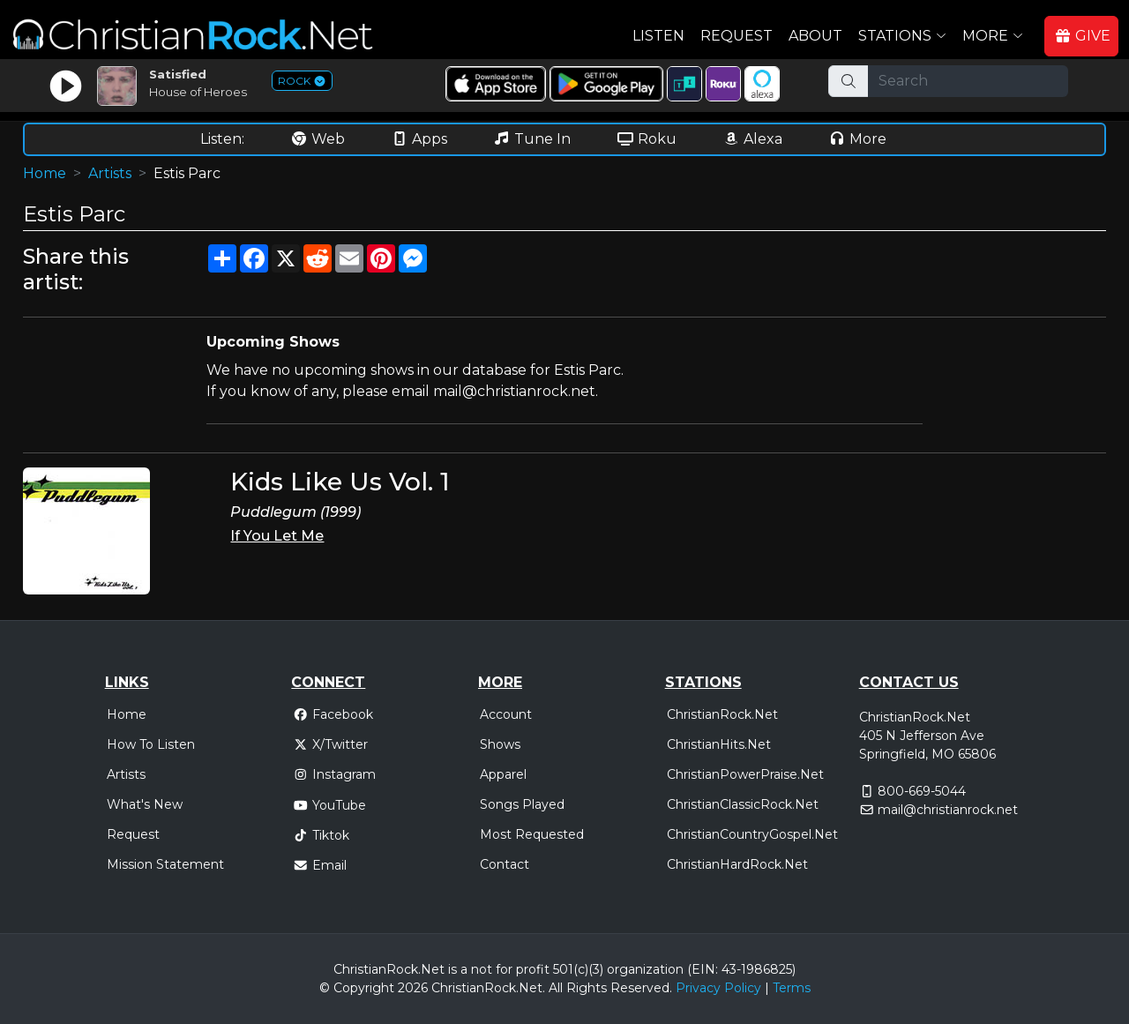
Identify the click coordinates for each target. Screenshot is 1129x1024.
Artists (109, 173)
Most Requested (532, 834)
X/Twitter (330, 744)
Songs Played (522, 804)
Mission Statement (165, 864)
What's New (145, 804)
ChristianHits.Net (719, 744)
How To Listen (151, 744)
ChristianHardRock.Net (737, 864)
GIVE (1082, 35)
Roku (647, 139)
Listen (658, 35)
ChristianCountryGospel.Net (752, 834)
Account (506, 714)
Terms (792, 988)
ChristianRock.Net (722, 714)
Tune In (532, 139)
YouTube (329, 805)
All (556, 988)
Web (317, 139)
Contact (504, 864)
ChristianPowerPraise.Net (745, 774)
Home (44, 173)
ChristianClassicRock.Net (743, 804)
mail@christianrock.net (948, 810)
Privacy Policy (718, 988)
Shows (500, 744)
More (857, 139)
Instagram (334, 774)
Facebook (333, 714)
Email (320, 865)
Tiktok (321, 835)
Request (736, 35)
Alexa (752, 139)
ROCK (302, 80)
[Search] (968, 81)
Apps (419, 139)
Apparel (503, 774)
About (815, 35)
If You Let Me (277, 535)
